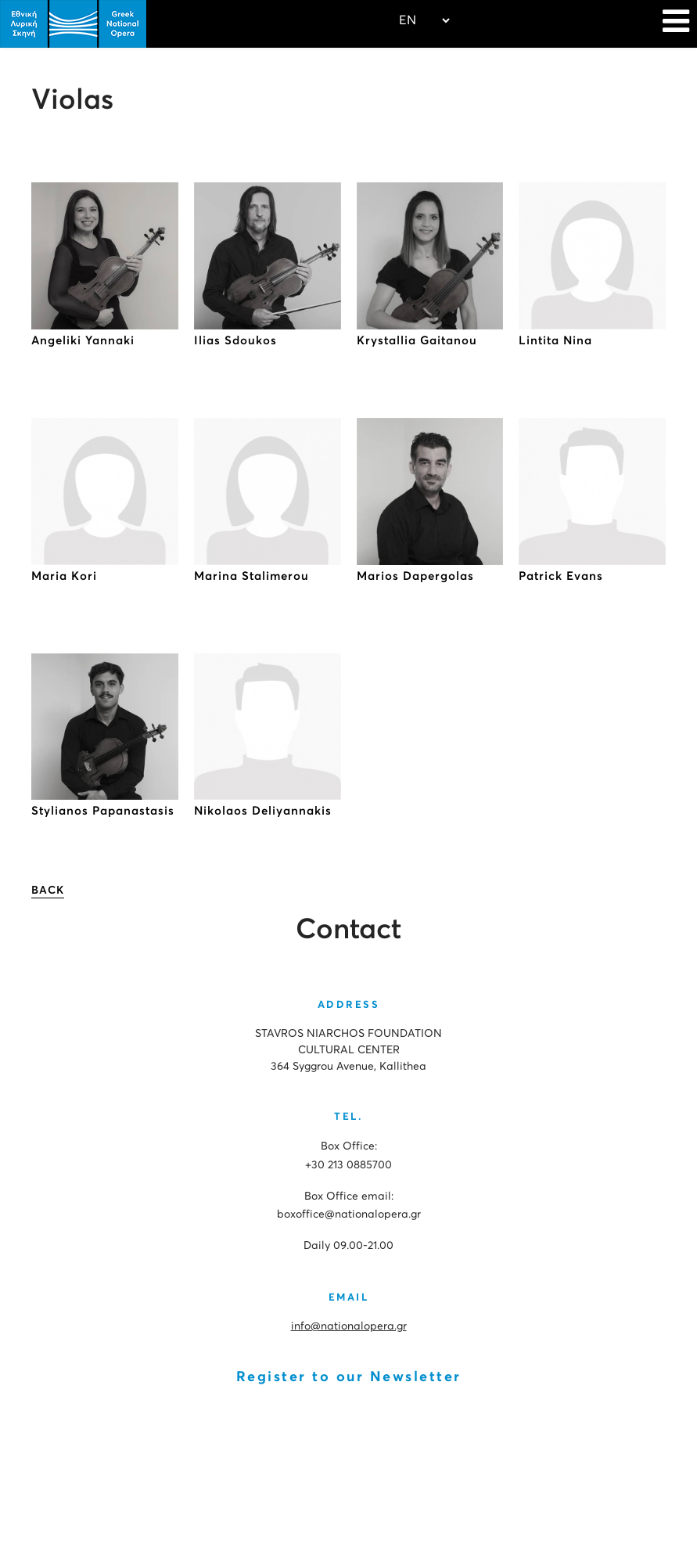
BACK (47, 890)
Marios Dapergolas (415, 576)
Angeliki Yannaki (83, 341)
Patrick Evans (561, 576)
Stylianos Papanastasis (102, 811)
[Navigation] (676, 23)
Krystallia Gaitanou (417, 341)
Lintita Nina (555, 341)
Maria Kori (64, 576)
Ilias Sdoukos (235, 341)
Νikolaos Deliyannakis (263, 811)
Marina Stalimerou (251, 576)
